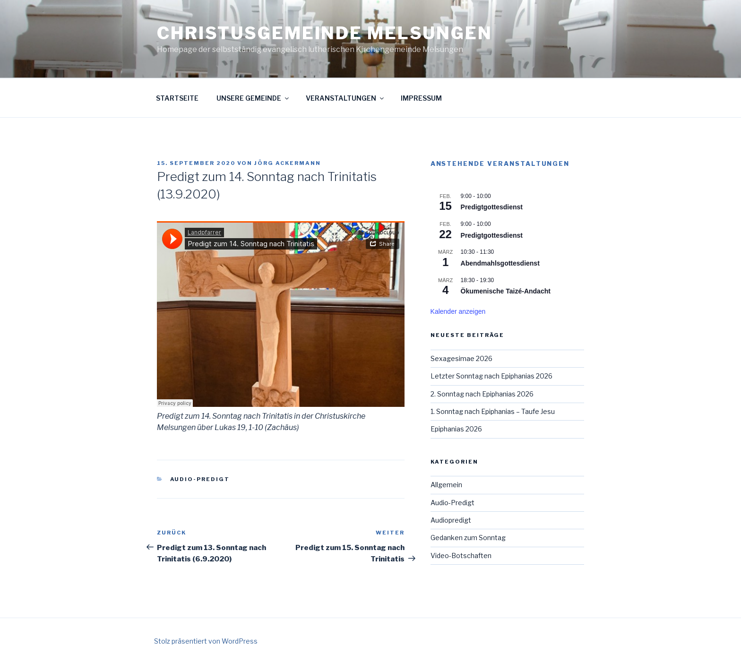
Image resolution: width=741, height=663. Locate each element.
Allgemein (446, 485)
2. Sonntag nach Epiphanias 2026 (482, 394)
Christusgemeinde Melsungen (324, 33)
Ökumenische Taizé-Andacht (506, 291)
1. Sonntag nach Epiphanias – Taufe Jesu (493, 411)
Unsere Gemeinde (253, 98)
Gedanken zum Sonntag (468, 538)
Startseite (177, 98)
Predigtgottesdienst (492, 207)
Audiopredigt (451, 520)
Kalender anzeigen (458, 311)
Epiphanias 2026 (456, 429)
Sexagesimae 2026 (461, 358)
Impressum (421, 98)
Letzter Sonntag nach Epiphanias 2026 (491, 376)
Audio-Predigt (200, 479)
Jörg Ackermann (287, 163)
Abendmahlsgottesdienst (500, 263)
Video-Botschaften (461, 555)
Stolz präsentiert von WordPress (206, 641)
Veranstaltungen (345, 98)
